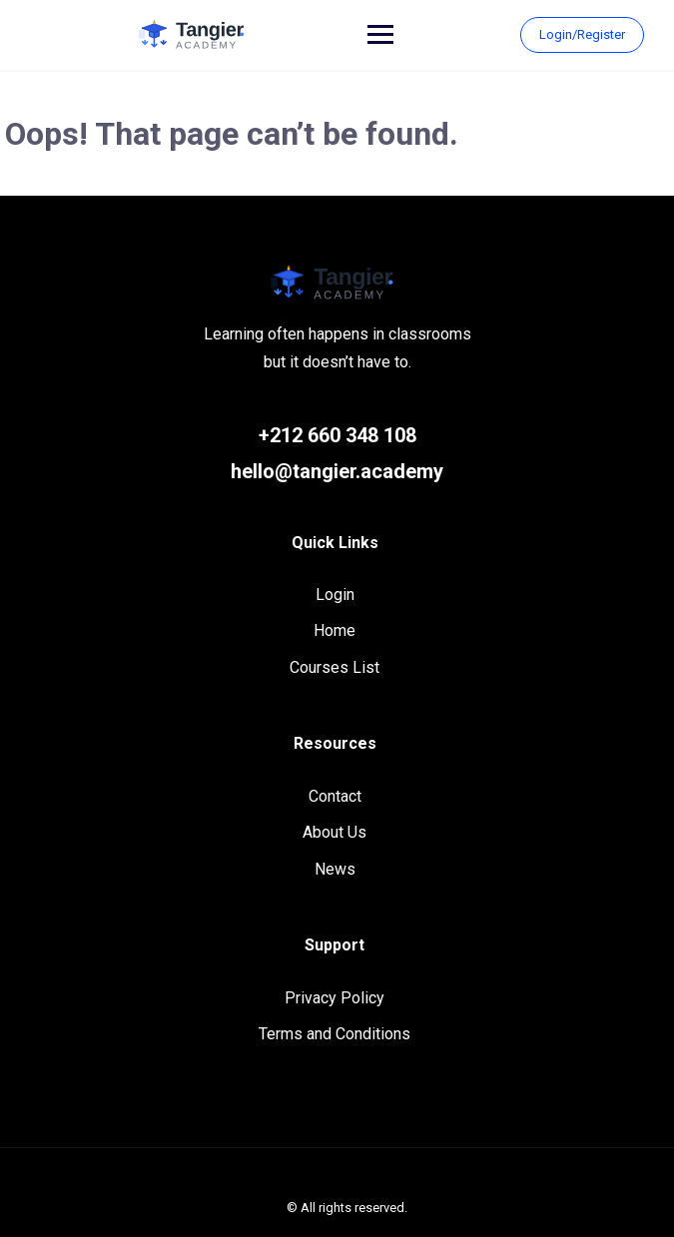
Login (335, 594)
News (335, 869)
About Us (334, 832)
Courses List (334, 667)
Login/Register (582, 34)
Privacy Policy (334, 997)
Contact (335, 796)
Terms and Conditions (334, 1033)
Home (334, 630)
